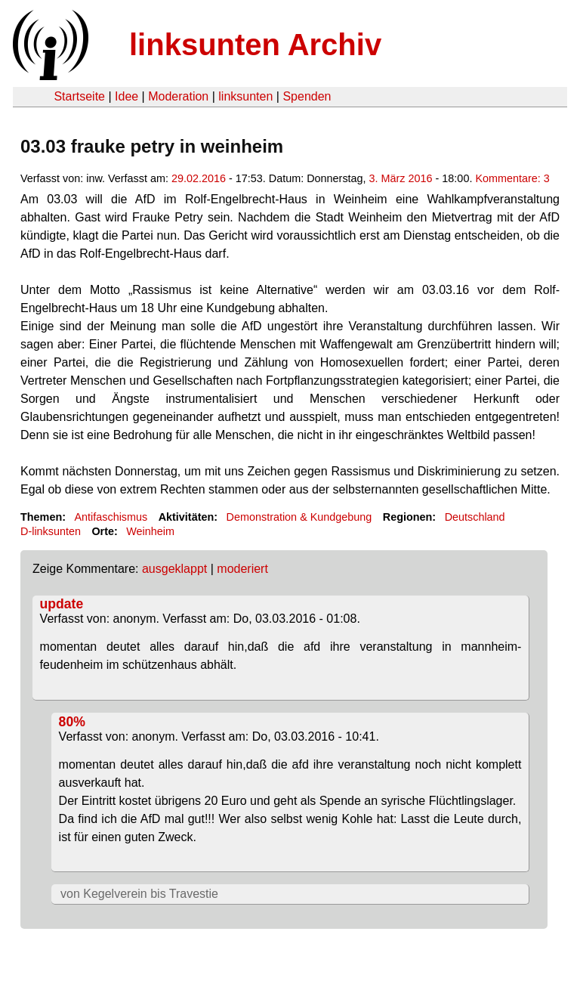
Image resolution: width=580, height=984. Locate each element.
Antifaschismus (110, 517)
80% (72, 721)
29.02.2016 (198, 178)
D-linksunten (50, 531)
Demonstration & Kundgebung (299, 517)
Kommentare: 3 (512, 178)
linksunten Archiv (255, 44)
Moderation (178, 96)
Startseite (79, 96)
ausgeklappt (174, 568)
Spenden (306, 96)
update (62, 603)
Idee (126, 96)
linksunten (245, 96)
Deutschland (475, 517)
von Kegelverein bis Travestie (139, 893)
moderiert (242, 568)
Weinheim (150, 531)
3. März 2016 (401, 178)
